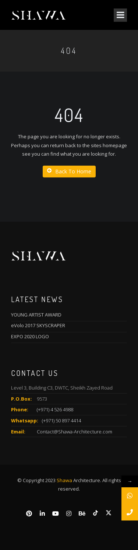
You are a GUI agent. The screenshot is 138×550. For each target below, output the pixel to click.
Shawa (64, 480)
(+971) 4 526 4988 (55, 409)
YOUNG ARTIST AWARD (36, 314)
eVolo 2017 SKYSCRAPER (38, 325)
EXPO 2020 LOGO (30, 336)
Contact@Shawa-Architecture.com (74, 431)
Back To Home (69, 171)
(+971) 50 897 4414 (61, 420)
